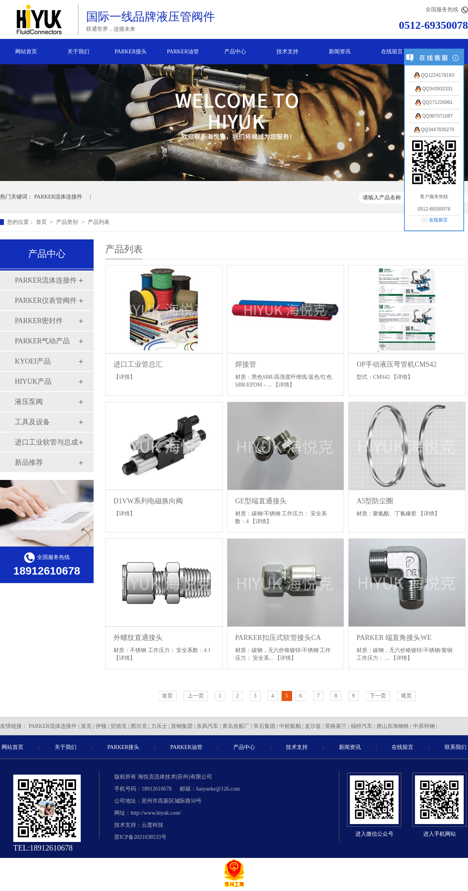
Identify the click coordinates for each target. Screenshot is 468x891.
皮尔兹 (313, 726)
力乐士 (159, 726)
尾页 (406, 696)
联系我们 (455, 747)
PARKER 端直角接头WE (393, 637)
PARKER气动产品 (42, 341)
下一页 (378, 696)
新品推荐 (29, 462)
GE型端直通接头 (261, 501)
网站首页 (26, 51)
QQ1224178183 (434, 75)
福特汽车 (361, 726)
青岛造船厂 (236, 726)
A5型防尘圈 (374, 501)
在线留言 (392, 51)
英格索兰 (336, 726)
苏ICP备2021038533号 (140, 837)
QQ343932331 (434, 88)
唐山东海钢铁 (392, 726)
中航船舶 (290, 726)
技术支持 (287, 51)
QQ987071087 (434, 116)
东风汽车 (207, 726)
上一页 (196, 696)
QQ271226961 (434, 102)
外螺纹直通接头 (138, 637)
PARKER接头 (131, 51)
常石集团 (264, 726)
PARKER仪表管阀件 (46, 300)
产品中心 (235, 51)
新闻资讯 (340, 51)
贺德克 (118, 726)
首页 (42, 222)
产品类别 (68, 222)
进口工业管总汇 (138, 364)
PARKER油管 (183, 51)
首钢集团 (182, 726)
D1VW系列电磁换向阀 (148, 501)
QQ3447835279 (434, 129)
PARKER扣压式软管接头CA (278, 637)
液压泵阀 (29, 402)
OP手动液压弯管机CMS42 (396, 364)
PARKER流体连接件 (58, 197)
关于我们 (78, 51)
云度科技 (152, 825)
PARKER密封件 (39, 321)
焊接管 (245, 364)
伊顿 (101, 726)
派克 (86, 726)
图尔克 (139, 726)
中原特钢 (424, 726)
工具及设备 (32, 422)
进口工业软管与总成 (46, 442)
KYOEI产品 (33, 361)
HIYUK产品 (33, 381)
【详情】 (124, 377)
